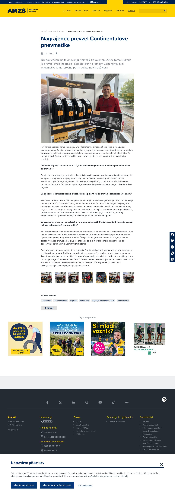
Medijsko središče (117, 421)
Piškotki (146, 421)
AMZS (78, 421)
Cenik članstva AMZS (151, 449)
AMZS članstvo (82, 424)
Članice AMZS (82, 427)
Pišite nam (80, 434)
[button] (165, 11)
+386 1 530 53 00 (52, 446)
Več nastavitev (85, 485)
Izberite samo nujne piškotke (57, 485)
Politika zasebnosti (150, 424)
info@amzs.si (13, 429)
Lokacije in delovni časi (86, 431)
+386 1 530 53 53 (57, 437)
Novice (63, 31)
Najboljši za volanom (49, 31)
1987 (54, 432)
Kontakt (12, 417)
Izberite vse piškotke (24, 485)
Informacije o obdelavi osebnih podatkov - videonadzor (152, 430)
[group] (58, 277)
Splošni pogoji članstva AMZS (155, 446)
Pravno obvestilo (150, 437)
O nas (77, 417)
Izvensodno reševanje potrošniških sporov (152, 442)
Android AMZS (50, 450)
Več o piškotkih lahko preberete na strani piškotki (106, 476)
